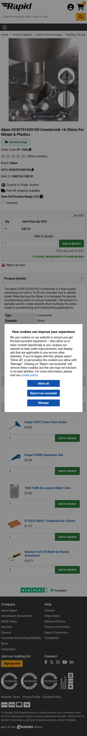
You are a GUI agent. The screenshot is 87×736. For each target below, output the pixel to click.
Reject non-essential (43, 393)
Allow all (43, 383)
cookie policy (29, 375)
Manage (43, 402)
